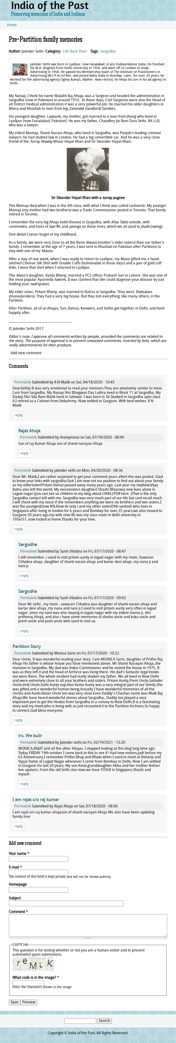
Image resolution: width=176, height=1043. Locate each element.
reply (19, 415)
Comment (18, 912)
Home (12, 25)
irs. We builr (30, 736)
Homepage (18, 885)
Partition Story (26, 647)
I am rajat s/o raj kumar (35, 800)
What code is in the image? (35, 978)
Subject (15, 898)
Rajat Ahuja (29, 431)
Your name (19, 854)
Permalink (22, 382)
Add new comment (26, 353)
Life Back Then (75, 52)
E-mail (15, 867)
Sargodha (108, 52)
